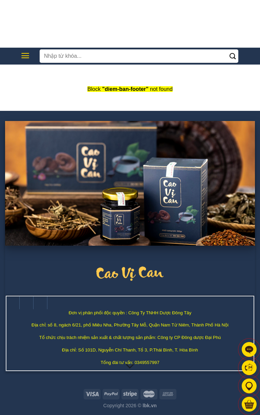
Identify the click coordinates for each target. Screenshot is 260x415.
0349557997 (146, 362)
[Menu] (25, 55)
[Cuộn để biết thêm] (130, 366)
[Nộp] (233, 56)
